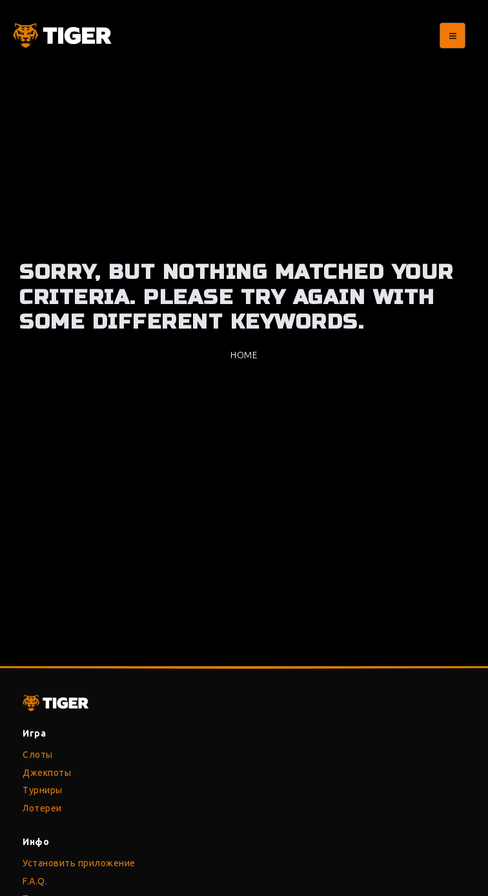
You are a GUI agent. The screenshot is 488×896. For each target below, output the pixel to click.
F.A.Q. (35, 881)
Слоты (38, 754)
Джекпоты (47, 773)
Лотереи (42, 808)
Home (244, 355)
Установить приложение (79, 863)
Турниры (43, 790)
